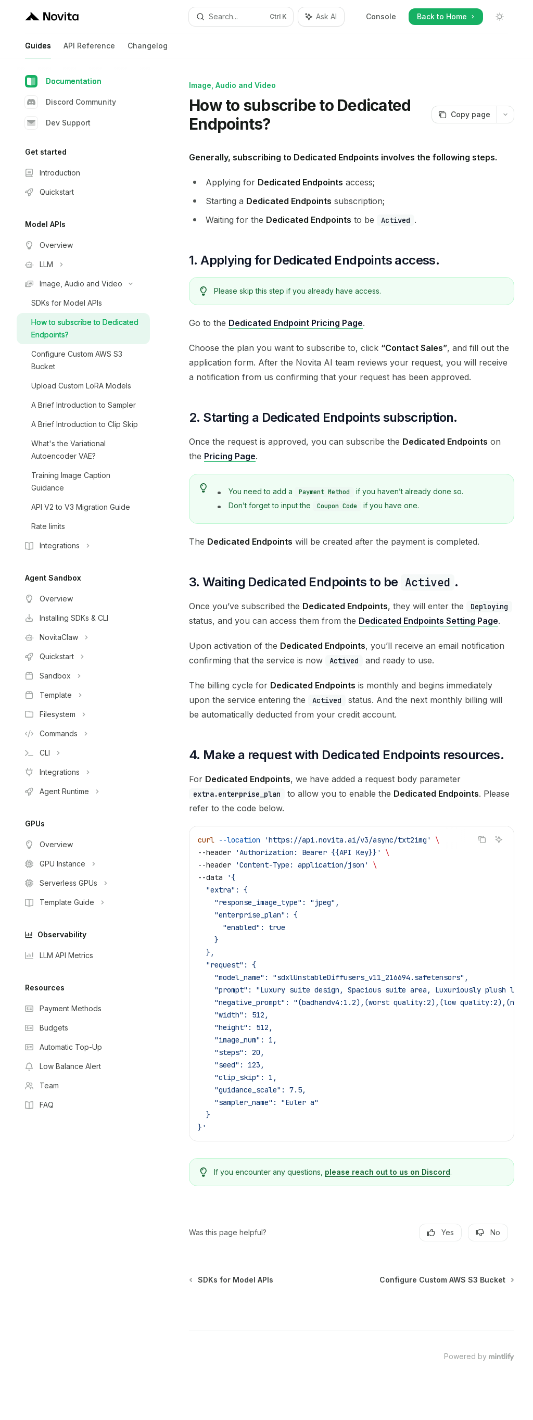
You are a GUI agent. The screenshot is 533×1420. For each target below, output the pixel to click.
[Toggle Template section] (83, 695)
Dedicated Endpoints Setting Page (428, 620)
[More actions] (505, 114)
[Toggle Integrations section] (83, 545)
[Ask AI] (498, 839)
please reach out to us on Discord (387, 1171)
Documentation (63, 81)
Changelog (148, 49)
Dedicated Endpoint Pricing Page (296, 323)
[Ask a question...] (351, 1301)
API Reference (89, 49)
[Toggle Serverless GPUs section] (83, 883)
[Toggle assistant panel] (321, 16)
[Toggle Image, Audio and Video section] (83, 283)
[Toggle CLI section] (83, 753)
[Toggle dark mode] (499, 16)
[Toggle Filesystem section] (83, 714)
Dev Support (58, 123)
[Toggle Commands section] (83, 733)
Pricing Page (230, 456)
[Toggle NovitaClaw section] (83, 637)
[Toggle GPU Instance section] (83, 863)
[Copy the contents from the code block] (482, 839)
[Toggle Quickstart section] (83, 656)
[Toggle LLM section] (83, 264)
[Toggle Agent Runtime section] (83, 791)
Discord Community (70, 102)
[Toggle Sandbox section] (83, 676)
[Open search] (241, 16)
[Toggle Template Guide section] (83, 902)
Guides (38, 49)
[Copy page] (464, 114)
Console (381, 16)
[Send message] (502, 1307)
